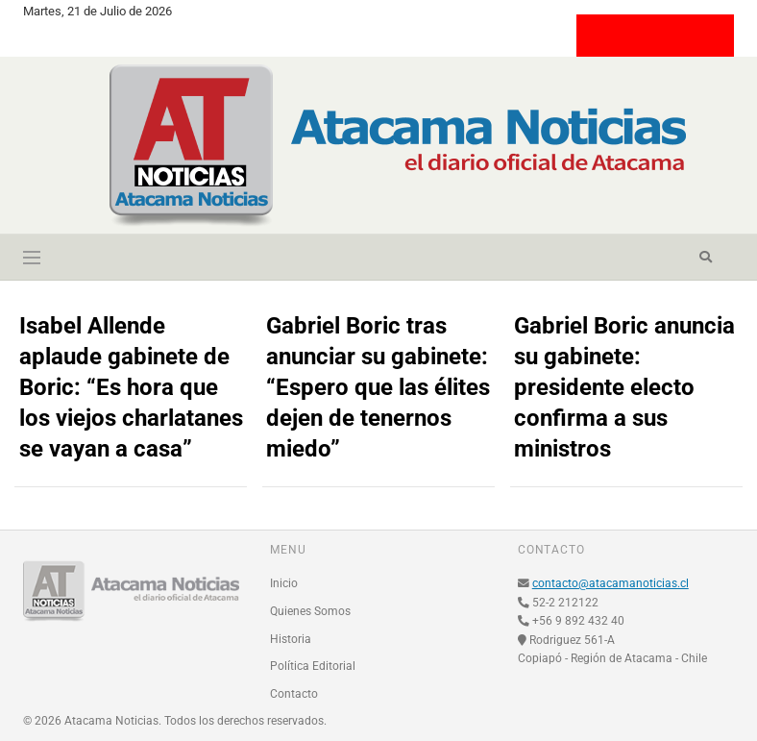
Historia (290, 639)
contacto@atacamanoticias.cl (610, 583)
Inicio (284, 583)
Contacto (294, 694)
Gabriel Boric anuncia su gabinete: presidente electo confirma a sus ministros (624, 387)
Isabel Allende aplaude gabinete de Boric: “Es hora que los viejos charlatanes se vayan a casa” (131, 387)
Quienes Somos (310, 611)
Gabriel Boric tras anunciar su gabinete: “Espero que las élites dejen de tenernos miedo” (378, 387)
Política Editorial (312, 666)
